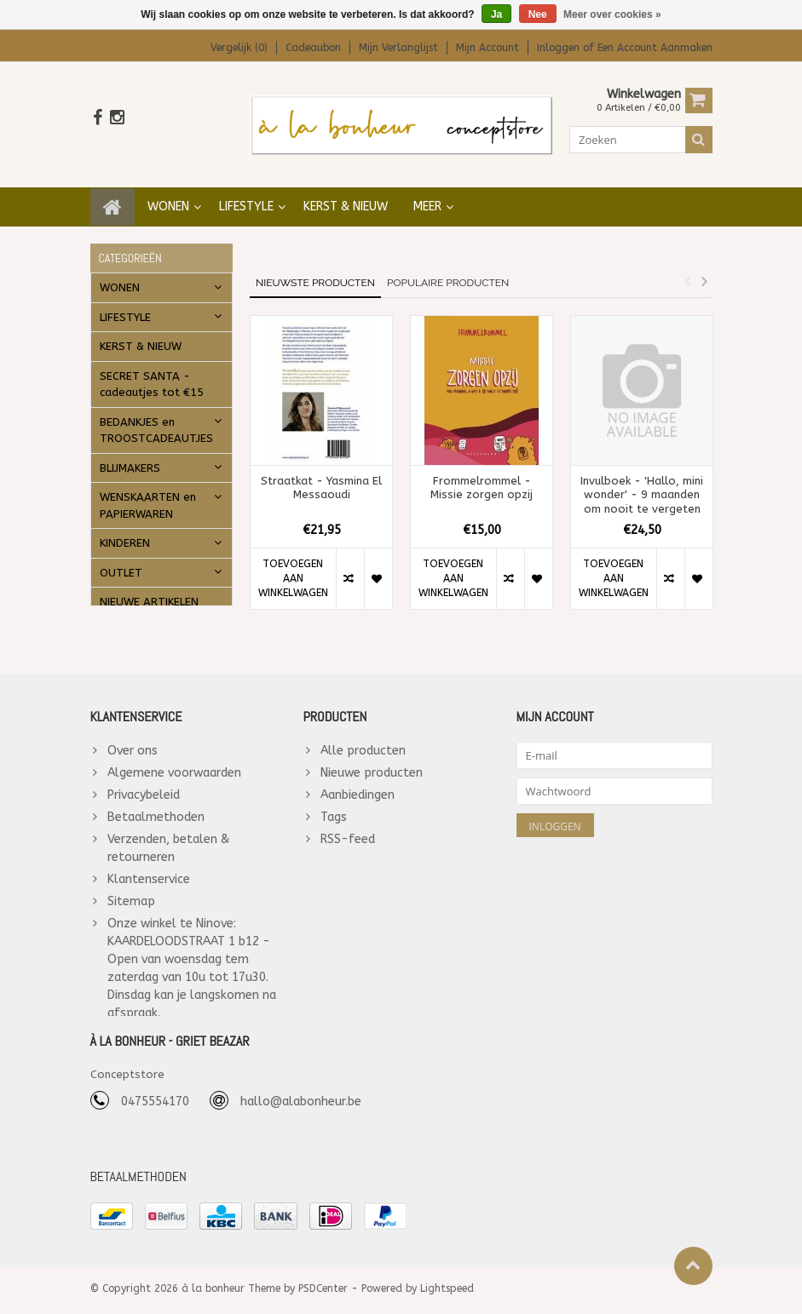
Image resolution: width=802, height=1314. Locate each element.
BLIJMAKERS (130, 461)
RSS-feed (347, 832)
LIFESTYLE (246, 199)
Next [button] (705, 274)
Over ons (132, 744)
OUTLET (121, 565)
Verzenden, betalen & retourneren (168, 841)
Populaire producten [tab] (448, 276)
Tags (333, 810)
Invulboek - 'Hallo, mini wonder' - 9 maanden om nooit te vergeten (641, 488)
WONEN (168, 199)
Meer (427, 199)
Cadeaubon (313, 48)
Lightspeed (447, 1294)
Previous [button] (687, 274)
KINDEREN (125, 536)
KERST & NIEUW (345, 199)
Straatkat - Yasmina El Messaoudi (321, 481)
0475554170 (155, 1106)
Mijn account (487, 48)
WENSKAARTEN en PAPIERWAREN (148, 499)
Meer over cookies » (612, 14)
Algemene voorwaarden (174, 766)
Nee (537, 14)
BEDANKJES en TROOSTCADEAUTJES (156, 424)
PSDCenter (323, 1294)
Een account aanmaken (655, 48)
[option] (321, 464)
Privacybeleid (143, 788)
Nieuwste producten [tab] (315, 276)
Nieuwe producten (371, 766)
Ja (496, 14)
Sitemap (131, 894)
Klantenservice (148, 872)
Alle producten (363, 744)
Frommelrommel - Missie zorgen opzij (481, 481)
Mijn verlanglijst (398, 48)
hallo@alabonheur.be (300, 1106)
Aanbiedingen (357, 788)
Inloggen (560, 48)
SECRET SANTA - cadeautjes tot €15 (152, 378)
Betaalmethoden (156, 810)
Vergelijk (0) (239, 48)
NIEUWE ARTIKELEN (149, 594)
